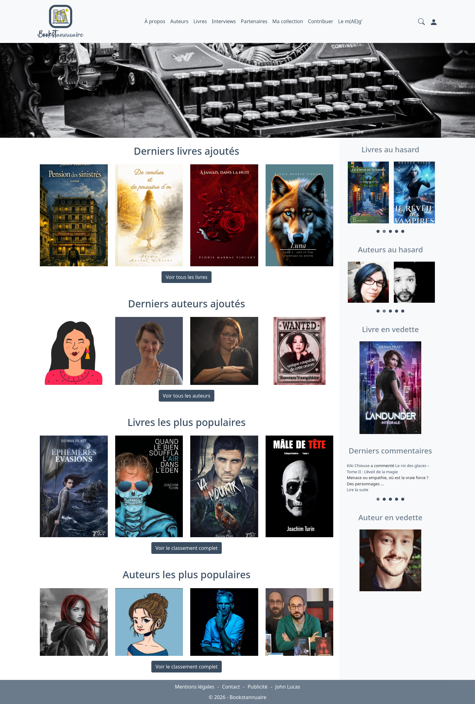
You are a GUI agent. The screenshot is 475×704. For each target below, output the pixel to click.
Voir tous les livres (186, 277)
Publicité (257, 686)
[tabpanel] (367, 193)
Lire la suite (357, 489)
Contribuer (320, 21)
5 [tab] (402, 231)
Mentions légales (194, 686)
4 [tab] (396, 231)
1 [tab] (378, 231)
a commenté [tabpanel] (390, 477)
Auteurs (179, 21)
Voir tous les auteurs (186, 395)
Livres (200, 21)
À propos (155, 21)
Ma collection (287, 21)
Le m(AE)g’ (350, 21)
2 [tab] (384, 231)
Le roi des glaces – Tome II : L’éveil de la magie (388, 468)
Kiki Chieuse (359, 465)
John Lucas (287, 686)
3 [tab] (390, 231)
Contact (231, 686)
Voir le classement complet (186, 548)
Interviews (224, 21)
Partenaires (254, 21)
